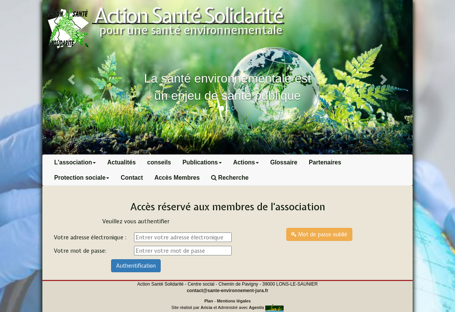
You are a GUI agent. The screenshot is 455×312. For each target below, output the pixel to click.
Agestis (256, 307)
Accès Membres (177, 177)
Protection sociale (81, 177)
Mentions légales (234, 301)
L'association (75, 162)
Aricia (207, 307)
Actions (246, 162)
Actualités (121, 162)
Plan (208, 301)
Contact (132, 177)
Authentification (136, 265)
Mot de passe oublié (319, 234)
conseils (159, 162)
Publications (202, 162)
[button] (385, 77)
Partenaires (325, 162)
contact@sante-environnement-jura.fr (227, 290)
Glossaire (283, 162)
